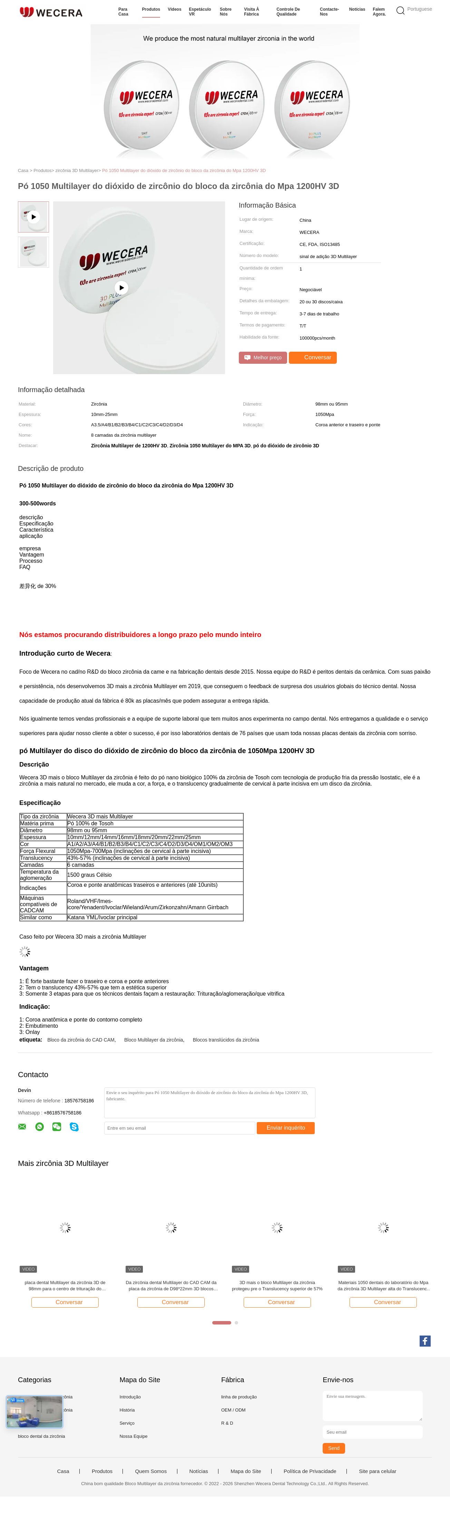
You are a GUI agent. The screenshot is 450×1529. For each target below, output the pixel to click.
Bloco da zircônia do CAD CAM (81, 1040)
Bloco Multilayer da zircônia (153, 1040)
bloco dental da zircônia (41, 1436)
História (127, 1410)
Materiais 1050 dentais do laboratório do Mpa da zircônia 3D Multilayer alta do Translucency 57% (383, 1286)
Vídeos (174, 9)
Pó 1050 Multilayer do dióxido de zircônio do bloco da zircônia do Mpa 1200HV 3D (184, 170)
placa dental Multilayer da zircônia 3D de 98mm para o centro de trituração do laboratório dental (65, 1286)
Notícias (357, 9)
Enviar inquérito (286, 1128)
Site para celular (377, 1471)
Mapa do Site (246, 1471)
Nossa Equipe (133, 1436)
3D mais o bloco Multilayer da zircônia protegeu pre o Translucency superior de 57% (277, 1285)
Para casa (123, 12)
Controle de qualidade (288, 12)
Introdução (129, 1396)
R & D (227, 1423)
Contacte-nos (329, 12)
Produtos (151, 9)
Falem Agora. (379, 12)
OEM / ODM (233, 1410)
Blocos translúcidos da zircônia (226, 1040)
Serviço (126, 1423)
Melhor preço (263, 358)
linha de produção (239, 1396)
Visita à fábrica (251, 12)
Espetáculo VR (200, 12)
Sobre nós (226, 12)
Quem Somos (151, 1471)
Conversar (313, 357)
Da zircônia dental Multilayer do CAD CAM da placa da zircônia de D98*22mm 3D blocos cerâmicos (171, 1286)
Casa (63, 1471)
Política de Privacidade (310, 1471)
